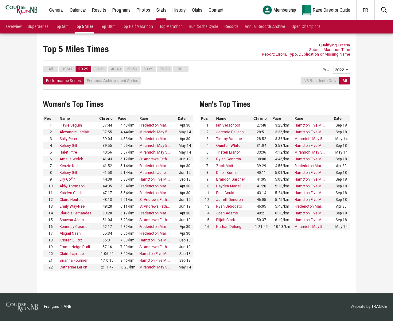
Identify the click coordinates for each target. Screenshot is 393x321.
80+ (181, 69)
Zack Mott (224, 166)
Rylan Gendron (228, 159)
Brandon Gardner (230, 179)
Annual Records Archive (265, 26)
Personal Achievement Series (112, 80)
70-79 (164, 69)
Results (99, 9)
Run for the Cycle (203, 26)
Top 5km (61, 26)
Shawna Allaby (72, 220)
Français (51, 306)
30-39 (99, 69)
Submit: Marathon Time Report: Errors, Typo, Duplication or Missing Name (306, 52)
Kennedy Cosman (75, 227)
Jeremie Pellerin (230, 132)
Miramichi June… (154, 172)
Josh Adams (227, 213)
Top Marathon (171, 26)
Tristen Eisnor (228, 152)
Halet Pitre (68, 152)
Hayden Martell (229, 186)
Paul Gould (225, 193)
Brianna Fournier (74, 260)
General (56, 9)
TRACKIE (379, 306)
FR (365, 9)
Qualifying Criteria (334, 45)
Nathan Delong (228, 227)
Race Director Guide (331, 9)
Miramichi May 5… (154, 132)
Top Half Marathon (137, 26)
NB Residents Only (320, 80)
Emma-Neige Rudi (75, 247)
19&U (67, 69)
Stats (161, 9)
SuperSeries (38, 26)
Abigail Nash (70, 233)
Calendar (78, 9)
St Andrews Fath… (154, 159)
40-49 (116, 69)
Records (231, 26)
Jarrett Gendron (229, 200)
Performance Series (63, 80)
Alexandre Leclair (74, 132)
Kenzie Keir (69, 166)
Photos (143, 9)
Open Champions (306, 26)
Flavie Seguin (71, 125)
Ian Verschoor (228, 125)
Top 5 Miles (84, 26)
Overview (13, 26)
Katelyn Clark (71, 193)
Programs (121, 9)
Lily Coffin (68, 179)
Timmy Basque (229, 139)
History (179, 9)
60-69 (148, 69)
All (51, 69)
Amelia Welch (71, 159)
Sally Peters (70, 139)
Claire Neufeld (72, 200)
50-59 (132, 69)
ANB (68, 306)
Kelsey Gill (68, 145)
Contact (216, 9)
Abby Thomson (72, 186)
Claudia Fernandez (75, 213)
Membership (285, 9)
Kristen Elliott (71, 240)
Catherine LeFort (74, 267)
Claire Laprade (72, 254)
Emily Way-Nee (72, 206)
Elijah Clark (225, 220)
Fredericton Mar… (154, 125)
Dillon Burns (226, 172)
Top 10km (107, 26)
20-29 (83, 69)
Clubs (197, 9)
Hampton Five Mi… (154, 179)
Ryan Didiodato (229, 206)
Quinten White (228, 145)
